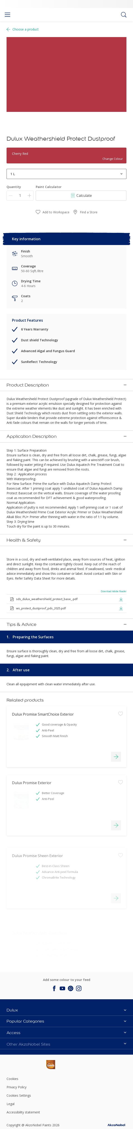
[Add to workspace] (120, 728)
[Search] (123, 14)
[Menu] (7, 14)
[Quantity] (20, 196)
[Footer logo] (26, 1063)
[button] (121, 598)
